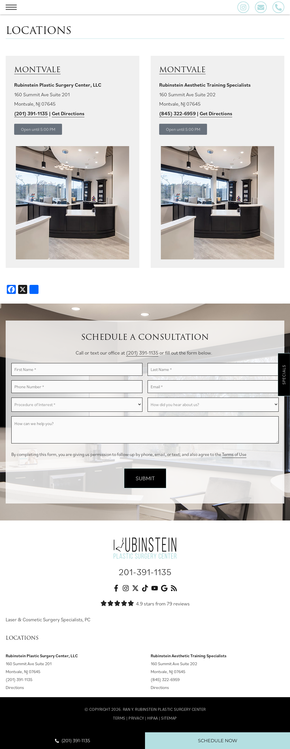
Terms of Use (234, 456)
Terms (119, 719)
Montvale (39, 69)
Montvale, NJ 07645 (23, 673)
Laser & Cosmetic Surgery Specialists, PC (50, 621)
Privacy (136, 719)
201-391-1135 (145, 573)
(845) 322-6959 (165, 681)
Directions (15, 689)
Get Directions (68, 113)
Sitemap (169, 719)
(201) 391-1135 (31, 113)
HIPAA (152, 719)
